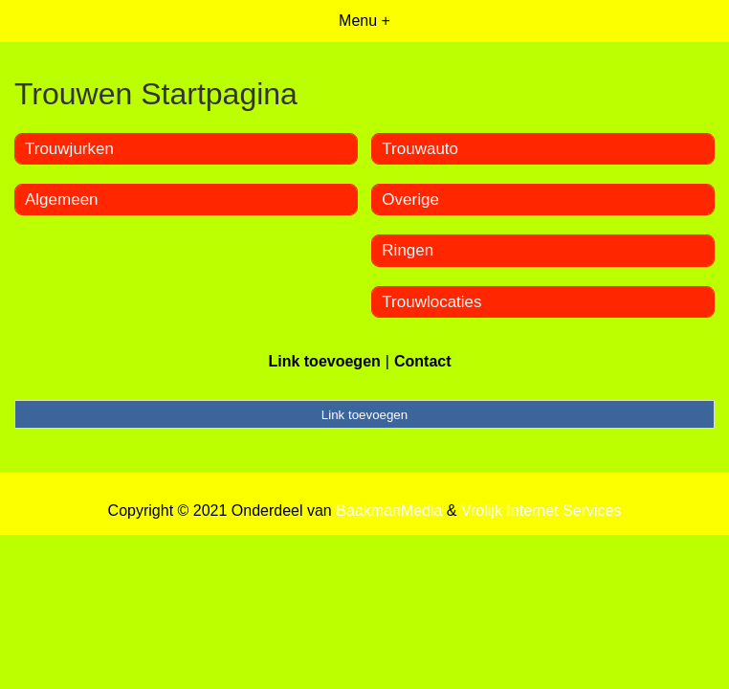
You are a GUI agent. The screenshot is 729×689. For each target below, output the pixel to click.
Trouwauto (420, 149)
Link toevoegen (324, 361)
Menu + (364, 20)
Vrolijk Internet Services (541, 510)
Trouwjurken (69, 149)
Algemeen (62, 199)
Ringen (407, 250)
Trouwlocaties (431, 302)
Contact (423, 361)
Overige (410, 199)
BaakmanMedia (389, 510)
